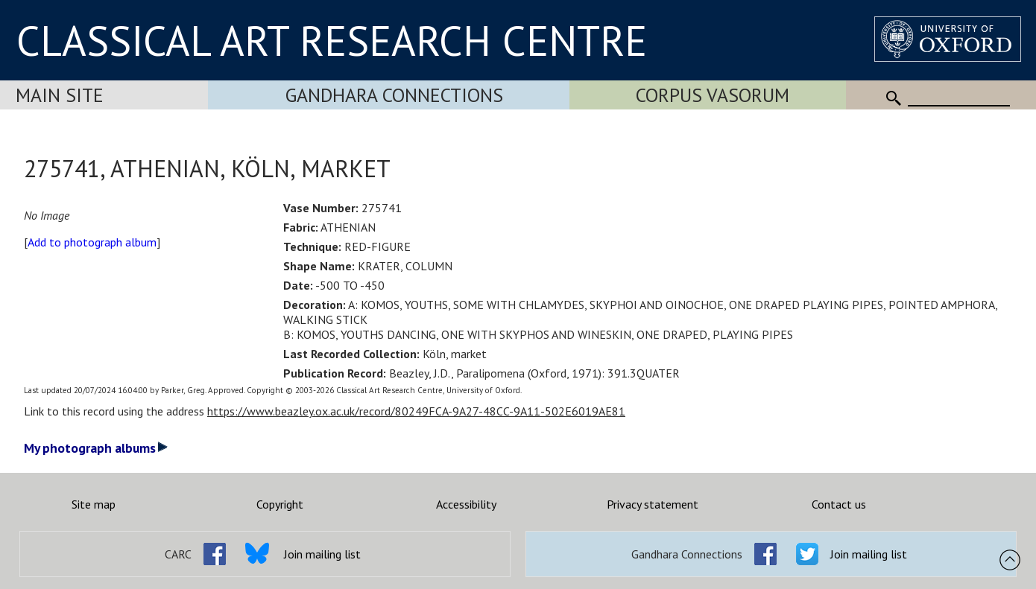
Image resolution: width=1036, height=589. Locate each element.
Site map (94, 504)
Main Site (60, 95)
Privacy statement (652, 504)
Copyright (279, 504)
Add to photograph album (92, 242)
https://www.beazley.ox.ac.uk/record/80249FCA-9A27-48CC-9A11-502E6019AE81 (416, 411)
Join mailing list (322, 554)
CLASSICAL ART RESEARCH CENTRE (331, 40)
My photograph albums (96, 447)
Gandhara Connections (394, 95)
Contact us (839, 504)
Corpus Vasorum (712, 95)
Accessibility (466, 504)
